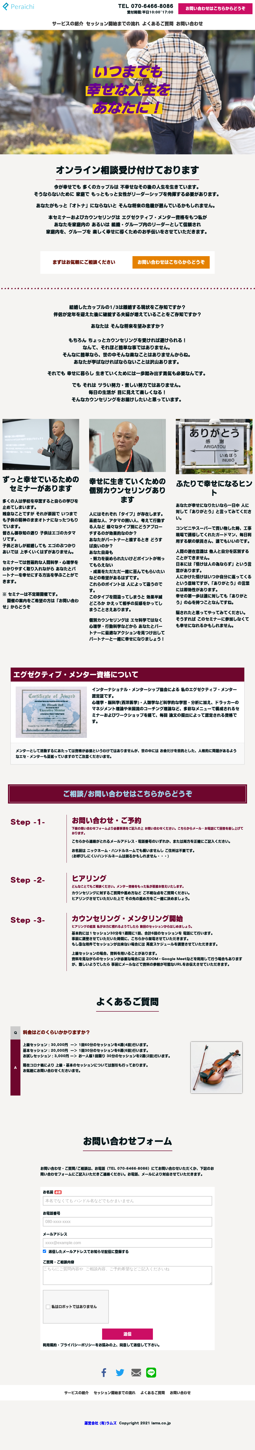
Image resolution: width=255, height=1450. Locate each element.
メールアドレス (55, 1234)
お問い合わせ (189, 23)
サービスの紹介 (67, 23)
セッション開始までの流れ (113, 23)
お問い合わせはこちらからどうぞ (215, 8)
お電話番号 (51, 1213)
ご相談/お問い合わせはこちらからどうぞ (127, 793)
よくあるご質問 (158, 23)
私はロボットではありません (71, 1311)
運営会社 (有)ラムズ (100, 1427)
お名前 (48, 1192)
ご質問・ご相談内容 (58, 1262)
